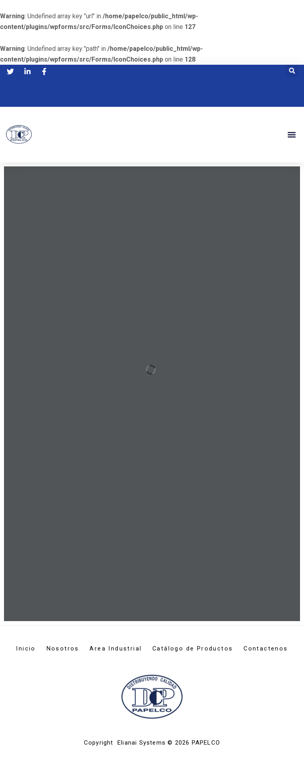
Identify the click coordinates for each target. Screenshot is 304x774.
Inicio (45, 648)
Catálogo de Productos (228, 648)
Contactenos (152, 659)
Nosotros (87, 648)
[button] (292, 70)
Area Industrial (146, 648)
